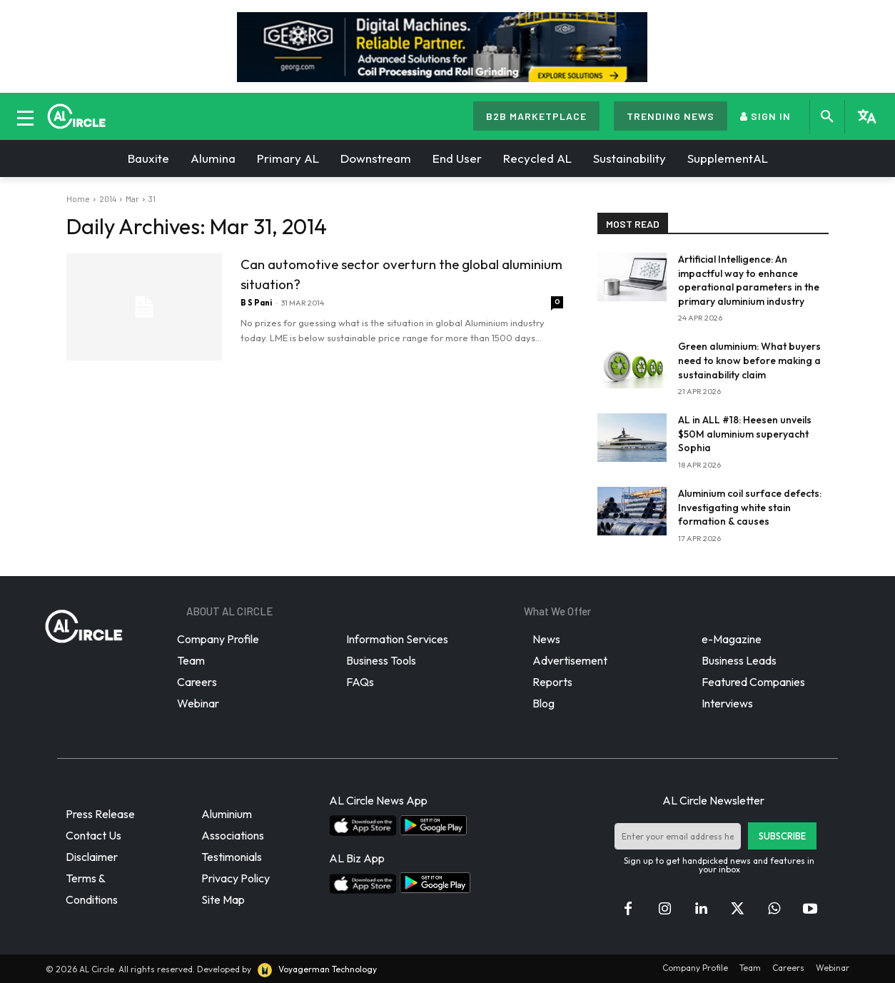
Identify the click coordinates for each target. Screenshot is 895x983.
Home (78, 198)
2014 (107, 198)
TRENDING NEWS (670, 116)
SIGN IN (765, 116)
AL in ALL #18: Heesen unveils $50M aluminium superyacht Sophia (744, 433)
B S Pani (256, 303)
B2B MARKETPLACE (536, 116)
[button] (827, 117)
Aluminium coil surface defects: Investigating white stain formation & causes (749, 507)
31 (152, 198)
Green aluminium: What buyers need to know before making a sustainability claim (749, 360)
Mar (132, 198)
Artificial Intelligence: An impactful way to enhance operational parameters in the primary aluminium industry (748, 280)
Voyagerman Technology (316, 969)
